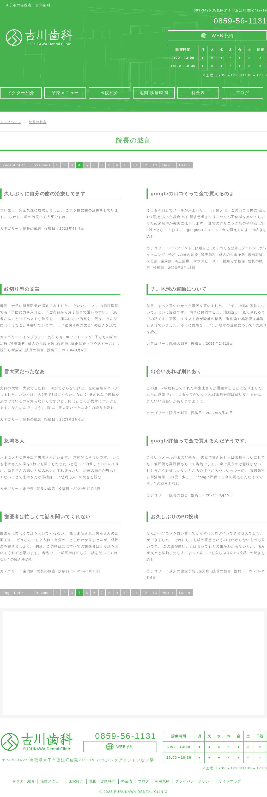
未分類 (152, 261)
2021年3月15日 (219, 495)
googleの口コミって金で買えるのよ (193, 193)
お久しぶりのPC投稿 (175, 516)
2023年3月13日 (182, 268)
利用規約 (162, 781)
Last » (184, 165)
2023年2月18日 (219, 343)
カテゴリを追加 (225, 248)
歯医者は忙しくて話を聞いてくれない (47, 516)
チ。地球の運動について (179, 289)
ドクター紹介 (23, 781)
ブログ (143, 781)
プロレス (249, 248)
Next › (168, 165)
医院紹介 (76, 781)
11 (135, 165)
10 (125, 165)
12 (145, 165)
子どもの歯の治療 (183, 255)
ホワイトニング (79, 337)
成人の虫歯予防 (232, 255)
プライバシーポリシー (194, 781)
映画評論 (255, 255)
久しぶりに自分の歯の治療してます (45, 193)
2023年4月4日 (71, 228)
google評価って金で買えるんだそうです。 (200, 440)
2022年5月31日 (219, 413)
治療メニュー (51, 781)
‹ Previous (41, 165)
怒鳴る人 (14, 440)
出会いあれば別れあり (176, 371)
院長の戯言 (32, 228)
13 (155, 165)
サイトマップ (230, 781)
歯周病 (166, 261)
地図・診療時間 (102, 781)
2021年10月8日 (87, 489)
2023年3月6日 (74, 350)
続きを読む (90, 325)
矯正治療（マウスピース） (197, 261)
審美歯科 (208, 255)
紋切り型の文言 (22, 289)
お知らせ (202, 248)
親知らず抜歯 (234, 261)
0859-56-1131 (240, 20)
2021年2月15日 (87, 571)
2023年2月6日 (71, 419)
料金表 (127, 781)
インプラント (180, 248)
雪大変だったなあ (24, 371)
